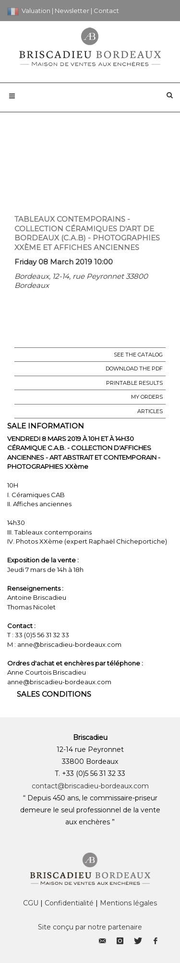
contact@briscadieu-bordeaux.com (90, 786)
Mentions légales (128, 903)
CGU (30, 903)
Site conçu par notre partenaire (90, 927)
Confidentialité (69, 903)
